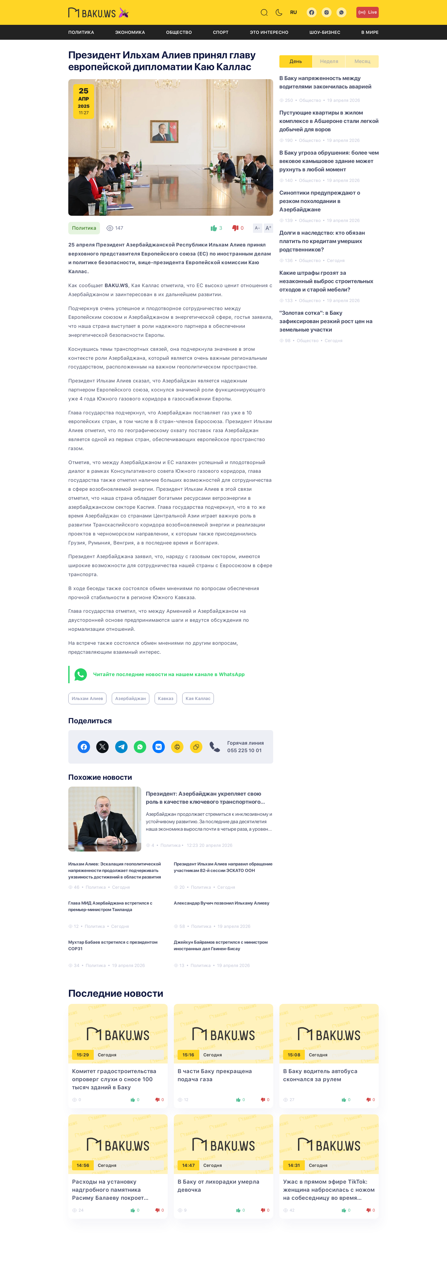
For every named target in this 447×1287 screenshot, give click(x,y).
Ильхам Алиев (87, 698)
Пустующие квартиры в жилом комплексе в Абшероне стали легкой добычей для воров (329, 121)
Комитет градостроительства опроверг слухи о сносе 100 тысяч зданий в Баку (114, 1079)
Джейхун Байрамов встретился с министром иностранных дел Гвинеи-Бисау (221, 945)
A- (257, 227)
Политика (81, 32)
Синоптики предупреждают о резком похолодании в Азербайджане (319, 201)
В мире (370, 32)
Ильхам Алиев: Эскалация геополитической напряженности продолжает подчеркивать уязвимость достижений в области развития (114, 870)
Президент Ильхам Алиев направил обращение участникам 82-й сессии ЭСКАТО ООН (223, 867)
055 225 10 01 (244, 750)
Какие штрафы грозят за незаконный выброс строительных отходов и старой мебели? (326, 281)
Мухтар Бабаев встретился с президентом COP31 (112, 945)
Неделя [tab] (329, 61)
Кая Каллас (198, 698)
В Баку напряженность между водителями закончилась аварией (325, 82)
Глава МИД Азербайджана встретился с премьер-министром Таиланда (110, 906)
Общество (179, 32)
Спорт (220, 32)
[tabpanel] (329, 209)
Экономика (130, 32)
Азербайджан (130, 698)
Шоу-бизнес (324, 32)
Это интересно (269, 32)
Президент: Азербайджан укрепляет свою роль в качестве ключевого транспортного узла (203, 801)
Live (367, 12)
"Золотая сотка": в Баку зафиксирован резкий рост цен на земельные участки (325, 321)
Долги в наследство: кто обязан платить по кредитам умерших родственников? (322, 241)
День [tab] (296, 61)
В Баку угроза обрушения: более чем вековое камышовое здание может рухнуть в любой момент (329, 161)
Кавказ (166, 698)
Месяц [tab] (362, 61)
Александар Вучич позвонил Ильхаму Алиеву (221, 903)
